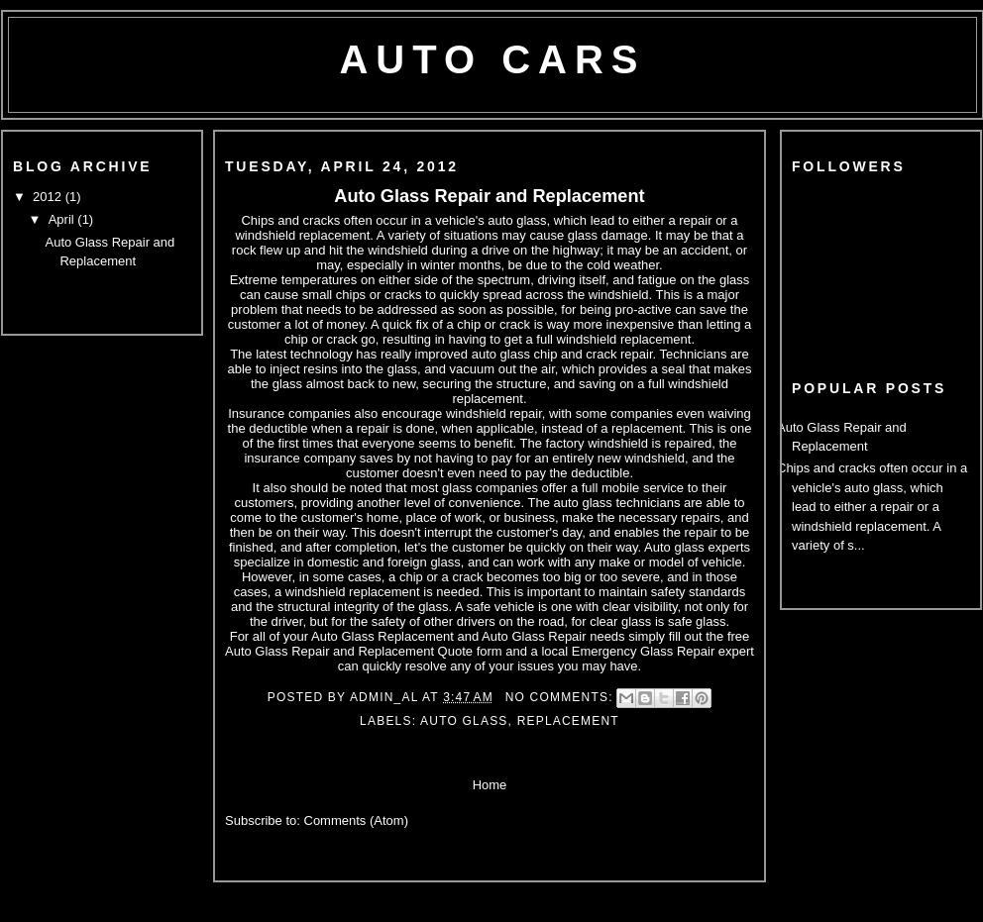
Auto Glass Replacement (382, 636)
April (63, 219)
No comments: (561, 697)
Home (490, 784)
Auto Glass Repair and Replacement (489, 196)
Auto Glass (463, 721)
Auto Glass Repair (534, 636)
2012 (49, 196)
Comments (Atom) (356, 820)
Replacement (568, 721)
